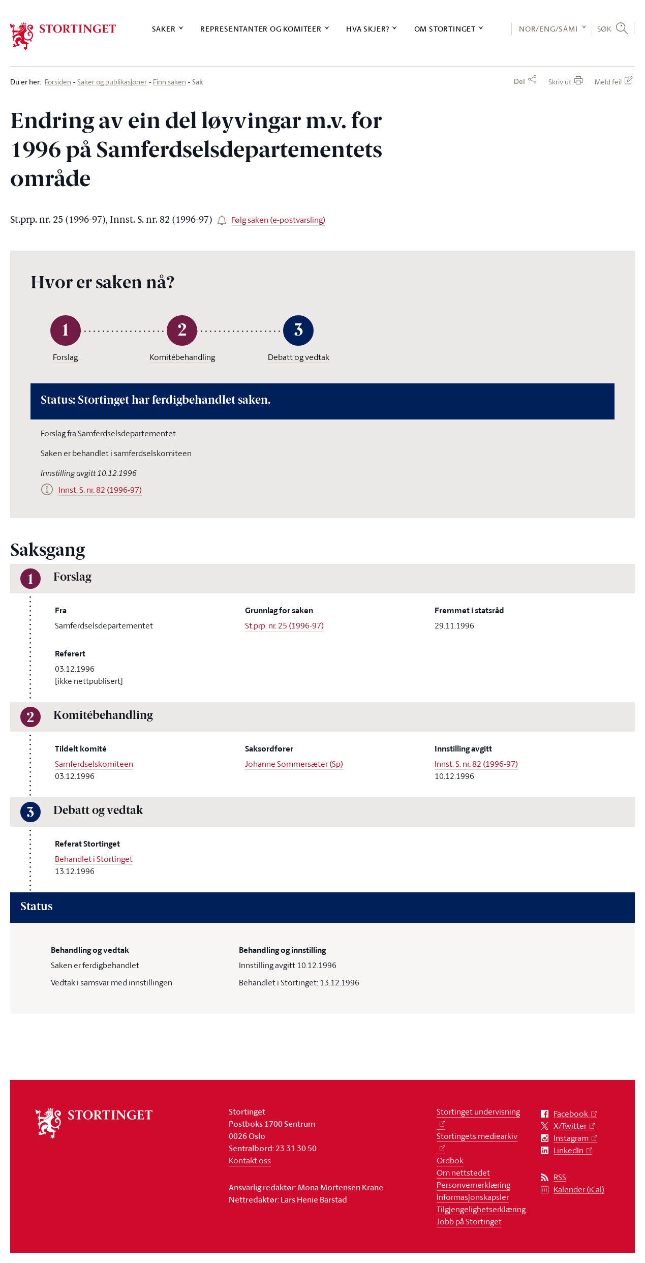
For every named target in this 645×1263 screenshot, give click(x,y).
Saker (164, 28)
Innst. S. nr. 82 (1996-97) (476, 763)
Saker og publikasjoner (112, 82)
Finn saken (169, 82)
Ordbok (450, 1160)
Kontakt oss (250, 1160)
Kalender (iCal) (579, 1189)
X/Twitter (570, 1126)
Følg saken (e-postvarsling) (278, 219)
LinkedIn (568, 1150)
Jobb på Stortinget (469, 1221)
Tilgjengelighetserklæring (481, 1209)
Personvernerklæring (473, 1184)
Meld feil (608, 81)
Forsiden (58, 82)
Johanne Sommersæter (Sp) (294, 763)
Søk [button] (604, 28)
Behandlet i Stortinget (94, 858)
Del (519, 81)
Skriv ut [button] (559, 81)
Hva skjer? (367, 28)
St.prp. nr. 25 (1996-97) (284, 625)
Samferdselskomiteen (94, 763)
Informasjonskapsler (473, 1196)
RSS (560, 1177)
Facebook (571, 1113)
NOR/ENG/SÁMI (548, 29)
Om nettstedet (463, 1172)
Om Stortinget (445, 28)
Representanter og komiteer (261, 28)
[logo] (63, 36)
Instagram (571, 1138)
